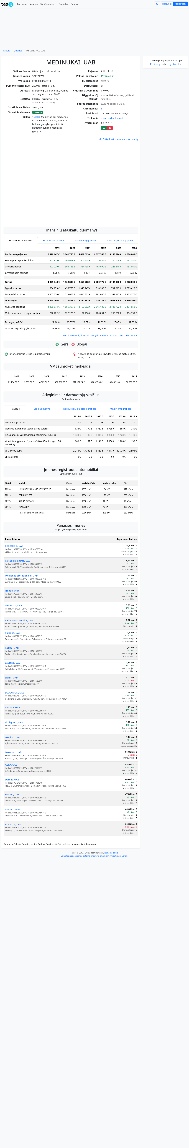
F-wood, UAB (12, 794)
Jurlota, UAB (12, 647)
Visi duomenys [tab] (42, 408)
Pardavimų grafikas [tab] (85, 240)
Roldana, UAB (12, 632)
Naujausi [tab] (15, 408)
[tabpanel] (71, 291)
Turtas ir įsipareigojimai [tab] (120, 240)
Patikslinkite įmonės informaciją (118, 139)
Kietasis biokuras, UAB (17, 560)
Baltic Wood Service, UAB (19, 620)
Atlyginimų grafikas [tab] (120, 408)
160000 (36, 116)
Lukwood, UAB (13, 752)
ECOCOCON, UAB (14, 692)
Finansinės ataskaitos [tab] (21, 240)
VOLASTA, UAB (13, 824)
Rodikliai (63, 3)
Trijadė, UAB (12, 590)
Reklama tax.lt (111, 852)
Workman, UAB (13, 605)
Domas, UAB (12, 779)
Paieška (75, 3)
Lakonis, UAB (12, 809)
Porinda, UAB (12, 707)
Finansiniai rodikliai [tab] (53, 240)
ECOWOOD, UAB (14, 545)
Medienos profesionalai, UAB (21, 575)
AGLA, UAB (11, 764)
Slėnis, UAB (11, 677)
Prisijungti (167, 3)
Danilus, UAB (12, 737)
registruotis (174, 64)
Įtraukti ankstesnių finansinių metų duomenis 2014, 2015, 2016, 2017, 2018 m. (100, 335)
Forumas (22, 3)
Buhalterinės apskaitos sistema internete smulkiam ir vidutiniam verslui (94, 855)
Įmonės (33, 3)
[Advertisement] (71, 200)
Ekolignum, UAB (14, 722)
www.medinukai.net (112, 118)
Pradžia (6, 50)
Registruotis (180, 3)
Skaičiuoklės (47, 3)
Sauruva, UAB (12, 662)
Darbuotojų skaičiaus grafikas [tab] (79, 408)
